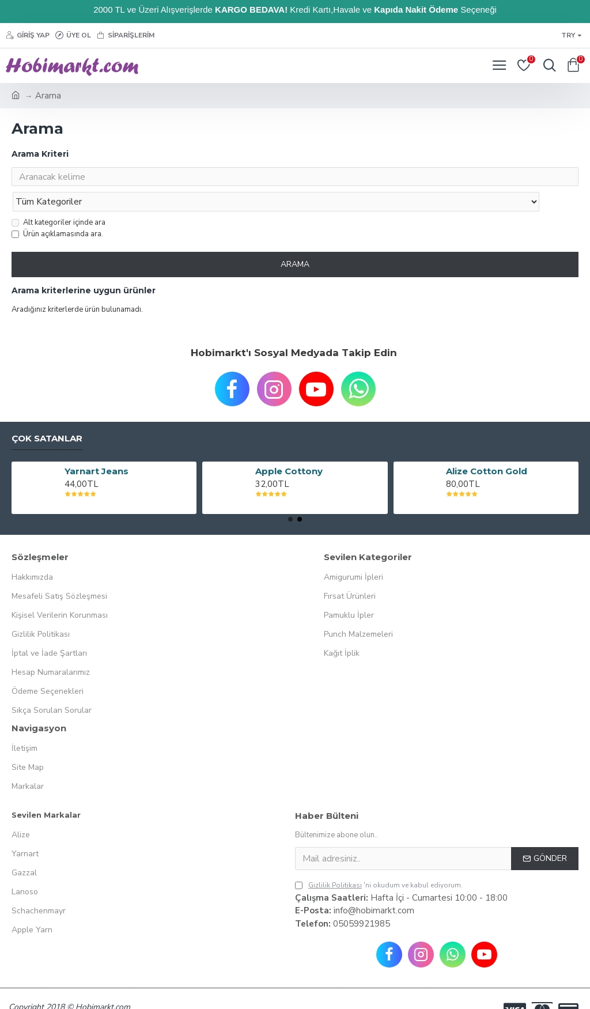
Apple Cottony (289, 449)
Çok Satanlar (47, 416)
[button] (290, 496)
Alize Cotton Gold (486, 449)
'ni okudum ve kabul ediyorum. (379, 862)
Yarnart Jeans (96, 449)
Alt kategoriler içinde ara (58, 200)
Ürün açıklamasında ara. (57, 211)
